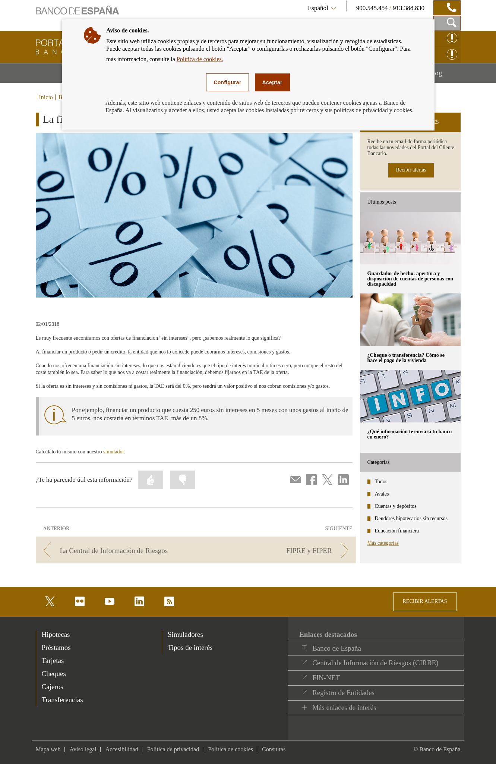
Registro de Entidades (343, 693)
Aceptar (272, 82)
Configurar (227, 82)
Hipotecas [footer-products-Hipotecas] (56, 634)
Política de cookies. (200, 59)
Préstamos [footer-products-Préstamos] (56, 647)
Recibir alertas (411, 170)
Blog (444, 76)
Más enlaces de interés (344, 707)
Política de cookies (230, 749)
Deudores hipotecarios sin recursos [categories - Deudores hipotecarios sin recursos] (411, 518)
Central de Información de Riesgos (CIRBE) (375, 663)
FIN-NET (326, 678)
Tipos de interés (190, 647)
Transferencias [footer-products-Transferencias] (62, 700)
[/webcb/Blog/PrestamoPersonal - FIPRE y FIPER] (277, 550)
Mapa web (48, 749)
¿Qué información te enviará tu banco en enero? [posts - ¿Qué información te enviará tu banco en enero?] (409, 434)
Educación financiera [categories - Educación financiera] (397, 531)
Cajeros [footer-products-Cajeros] (52, 687)
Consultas (273, 749)
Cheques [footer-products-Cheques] (54, 673)
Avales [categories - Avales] (382, 494)
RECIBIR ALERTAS (425, 601)
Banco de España (336, 648)
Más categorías (383, 543)
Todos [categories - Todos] (381, 481)
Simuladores (185, 634)
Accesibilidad (121, 749)
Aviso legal (83, 749)
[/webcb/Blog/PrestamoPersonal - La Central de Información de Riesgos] (115, 550)
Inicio (46, 97)
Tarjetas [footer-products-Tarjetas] (53, 660)
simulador (113, 452)
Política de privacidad (173, 749)
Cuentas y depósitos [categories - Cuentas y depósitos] (396, 506)
